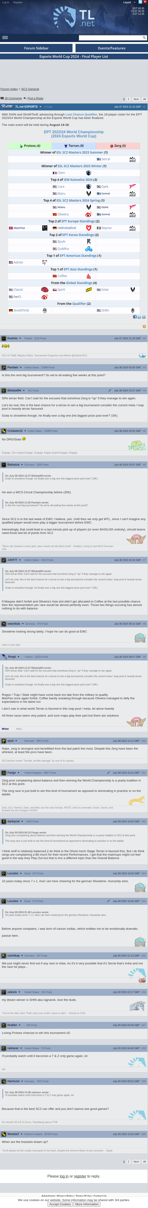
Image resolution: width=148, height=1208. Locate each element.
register (80, 1176)
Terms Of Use (84, 1196)
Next (136, 99)
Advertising (48, 1196)
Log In (5, 2)
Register (18, 2)
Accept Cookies (60, 1204)
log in (64, 1176)
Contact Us (100, 1196)
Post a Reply (33, 98)
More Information (87, 1204)
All (144, 99)
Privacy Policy (65, 1196)
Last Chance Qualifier (81, 114)
